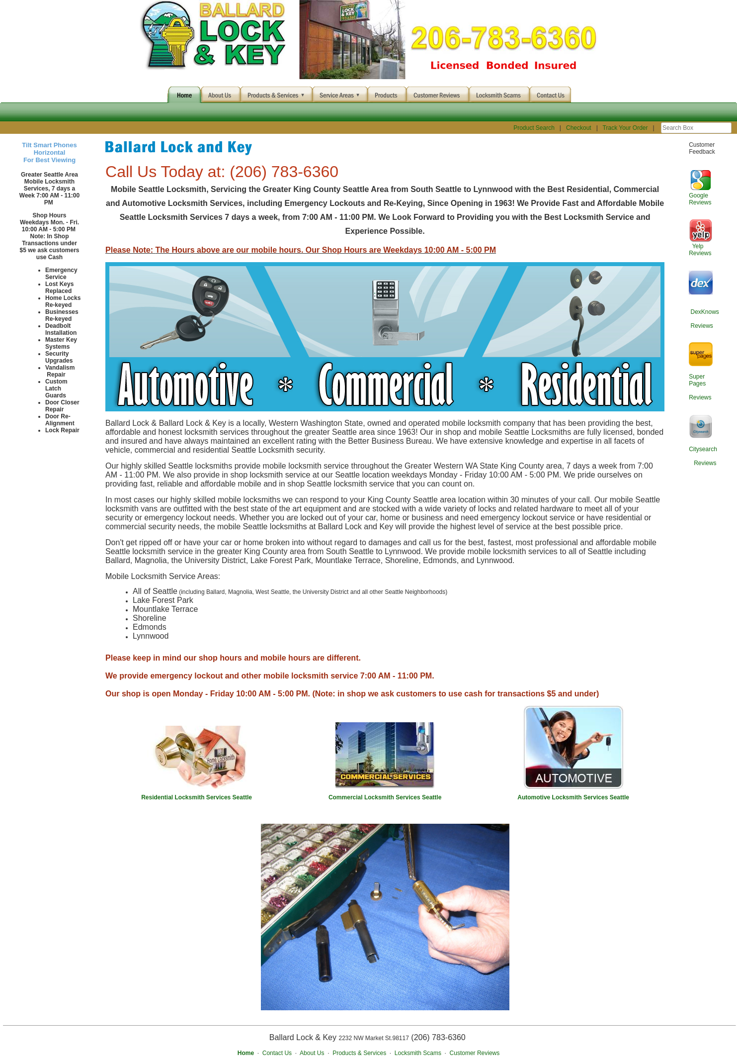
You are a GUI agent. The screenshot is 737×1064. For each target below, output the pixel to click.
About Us (312, 1053)
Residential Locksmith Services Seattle (196, 797)
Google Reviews (700, 199)
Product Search (534, 127)
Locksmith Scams (418, 1053)
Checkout (578, 127)
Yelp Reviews (700, 250)
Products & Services (359, 1053)
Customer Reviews (475, 1053)
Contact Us (277, 1053)
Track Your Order (625, 127)
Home (246, 1053)
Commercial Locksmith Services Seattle (384, 797)
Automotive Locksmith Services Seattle (573, 797)
